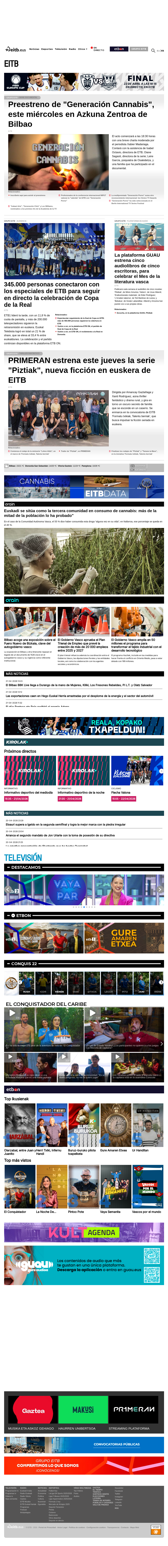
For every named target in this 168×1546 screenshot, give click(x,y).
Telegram (118, 1499)
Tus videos (138, 469)
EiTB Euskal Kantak (28, 1504)
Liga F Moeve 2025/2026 (59, 1496)
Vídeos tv (9, 1496)
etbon (23, 915)
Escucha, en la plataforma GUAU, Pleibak (135, 313)
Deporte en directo (56, 1521)
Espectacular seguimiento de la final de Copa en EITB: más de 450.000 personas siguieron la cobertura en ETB (81, 321)
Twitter (117, 1494)
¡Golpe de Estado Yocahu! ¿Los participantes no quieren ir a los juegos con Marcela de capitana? (122, 1046)
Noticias (34, 49)
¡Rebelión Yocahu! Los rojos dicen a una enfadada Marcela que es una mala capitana (28, 1076)
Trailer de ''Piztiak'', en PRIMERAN (75, 451)
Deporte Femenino (56, 1507)
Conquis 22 (24, 963)
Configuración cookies (96, 1527)
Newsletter (119, 1488)
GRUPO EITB (138, 49)
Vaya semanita (11, 1499)
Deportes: (54, 1488)
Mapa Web (134, 1527)
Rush (26, 991)
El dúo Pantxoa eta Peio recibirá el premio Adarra (37, 706)
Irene (157, 991)
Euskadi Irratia (26, 1491)
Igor (43, 991)
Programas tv (10, 1493)
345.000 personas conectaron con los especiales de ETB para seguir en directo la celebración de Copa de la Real (52, 294)
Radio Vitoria (25, 1496)
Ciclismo (52, 1512)
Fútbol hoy (53, 1491)
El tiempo (98, 1490)
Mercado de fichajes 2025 (59, 1504)
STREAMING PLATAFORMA (129, 1428)
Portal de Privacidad (47, 1527)
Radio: (23, 1488)
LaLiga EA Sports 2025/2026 (60, 1493)
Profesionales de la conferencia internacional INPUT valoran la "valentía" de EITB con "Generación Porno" (83, 198)
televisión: (11, 1488)
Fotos (76, 1493)
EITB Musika (25, 1502)
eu (158, 50)
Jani (141, 991)
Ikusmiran (42, 1502)
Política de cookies (77, 1527)
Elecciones (99, 1496)
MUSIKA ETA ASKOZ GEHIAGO (31, 1428)
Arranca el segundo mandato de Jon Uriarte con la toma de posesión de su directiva (60, 835)
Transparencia (113, 1527)
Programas (24, 1507)
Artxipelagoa (25, 1512)
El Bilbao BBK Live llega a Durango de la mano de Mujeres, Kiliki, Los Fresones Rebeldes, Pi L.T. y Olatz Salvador (79, 685)
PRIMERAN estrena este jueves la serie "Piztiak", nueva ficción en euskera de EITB (81, 370)
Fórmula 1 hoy (54, 1502)
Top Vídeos (78, 1491)
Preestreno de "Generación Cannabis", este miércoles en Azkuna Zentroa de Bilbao (81, 114)
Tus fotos (138, 465)
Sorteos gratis (101, 1494)
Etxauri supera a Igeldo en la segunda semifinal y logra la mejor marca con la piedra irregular (65, 824)
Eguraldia (42, 1504)
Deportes (47, 49)
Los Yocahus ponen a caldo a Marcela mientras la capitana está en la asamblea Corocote (137, 1076)
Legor (109, 991)
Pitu (125, 991)
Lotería (97, 1498)
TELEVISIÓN (23, 858)
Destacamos (26, 867)
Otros (81, 49)
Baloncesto (53, 1515)
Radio (72, 49)
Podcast (23, 1510)
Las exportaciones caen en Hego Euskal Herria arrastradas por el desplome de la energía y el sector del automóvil (79, 696)
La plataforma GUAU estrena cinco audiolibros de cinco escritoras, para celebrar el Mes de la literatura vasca (137, 268)
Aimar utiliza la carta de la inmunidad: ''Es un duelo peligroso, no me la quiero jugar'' (82, 1076)
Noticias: (42, 1488)
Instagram (119, 1497)
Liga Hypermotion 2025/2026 (60, 1499)
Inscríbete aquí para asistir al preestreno (28, 195)
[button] (161, 771)
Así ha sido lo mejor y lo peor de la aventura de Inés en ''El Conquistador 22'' (43, 1046)
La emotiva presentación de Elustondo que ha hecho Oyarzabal (47, 846)
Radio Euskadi (26, 1493)
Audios (76, 1496)
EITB (11, 64)
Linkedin (118, 1502)
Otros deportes (55, 1518)
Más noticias (17, 674)
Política (41, 1496)
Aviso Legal (62, 1527)
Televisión (61, 49)
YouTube (118, 1505)
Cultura (41, 1499)
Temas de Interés (102, 1500)
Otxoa (92, 991)
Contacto (125, 1527)
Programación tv (12, 1491)
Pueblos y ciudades (103, 1503)
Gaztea (23, 1499)
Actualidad (42, 1491)
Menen (59, 991)
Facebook (119, 1491)
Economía (42, 1493)
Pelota (51, 1510)
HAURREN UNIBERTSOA (77, 1428)
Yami (76, 991)
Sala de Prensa (101, 1505)
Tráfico (97, 1492)
